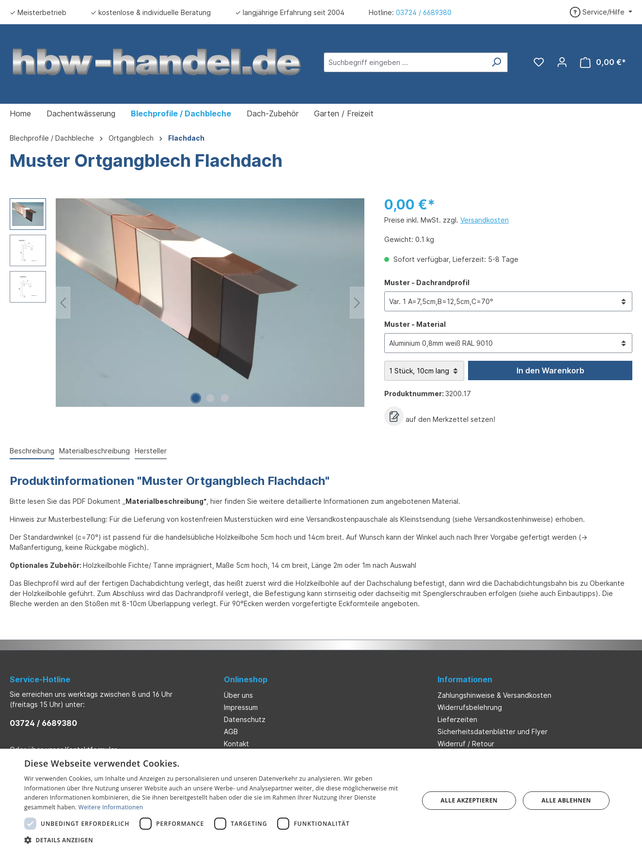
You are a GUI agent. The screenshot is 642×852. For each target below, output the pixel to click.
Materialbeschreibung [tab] (94, 451)
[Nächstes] (357, 303)
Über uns (238, 695)
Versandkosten (484, 220)
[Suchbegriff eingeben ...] (404, 62)
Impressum (241, 707)
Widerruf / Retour (466, 743)
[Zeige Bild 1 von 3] (196, 398)
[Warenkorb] (603, 62)
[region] (187, 302)
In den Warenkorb (550, 370)
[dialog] (321, 800)
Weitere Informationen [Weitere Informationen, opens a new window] (110, 807)
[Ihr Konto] (562, 62)
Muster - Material (415, 323)
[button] (215, 840)
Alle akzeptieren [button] (469, 800)
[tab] (32, 451)
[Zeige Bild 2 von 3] (210, 398)
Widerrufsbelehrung (470, 707)
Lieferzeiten (457, 719)
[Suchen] (496, 62)
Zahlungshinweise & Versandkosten (494, 695)
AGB (231, 731)
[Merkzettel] (538, 62)
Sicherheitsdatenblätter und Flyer (493, 731)
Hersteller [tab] (151, 451)
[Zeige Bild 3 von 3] (225, 398)
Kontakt (236, 743)
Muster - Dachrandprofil (427, 282)
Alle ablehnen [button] (566, 800)
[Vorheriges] (63, 303)
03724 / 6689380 (424, 12)
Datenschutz (245, 719)
